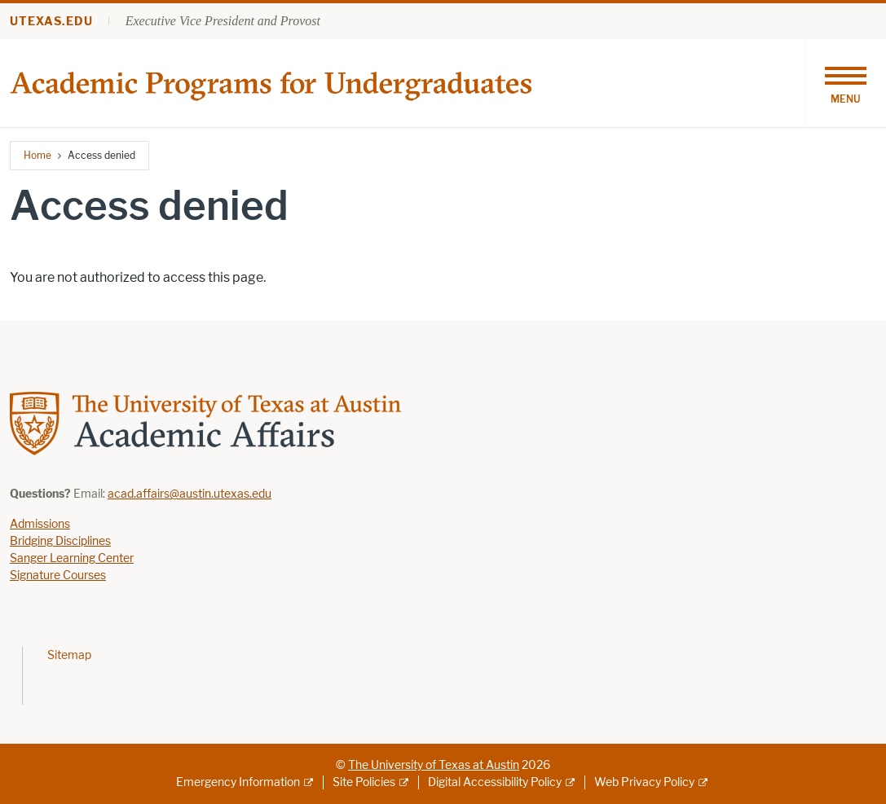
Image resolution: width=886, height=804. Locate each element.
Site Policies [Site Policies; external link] (364, 782)
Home (37, 155)
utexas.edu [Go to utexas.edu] (51, 22)
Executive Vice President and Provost (223, 21)
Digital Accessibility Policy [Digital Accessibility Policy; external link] (495, 782)
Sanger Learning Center (72, 558)
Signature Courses (58, 575)
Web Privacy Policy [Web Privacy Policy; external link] (644, 782)
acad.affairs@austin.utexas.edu (189, 494)
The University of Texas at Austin (433, 765)
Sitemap (69, 655)
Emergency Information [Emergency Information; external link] (238, 782)
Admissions (40, 524)
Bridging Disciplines (60, 541)
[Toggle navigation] (845, 83)
